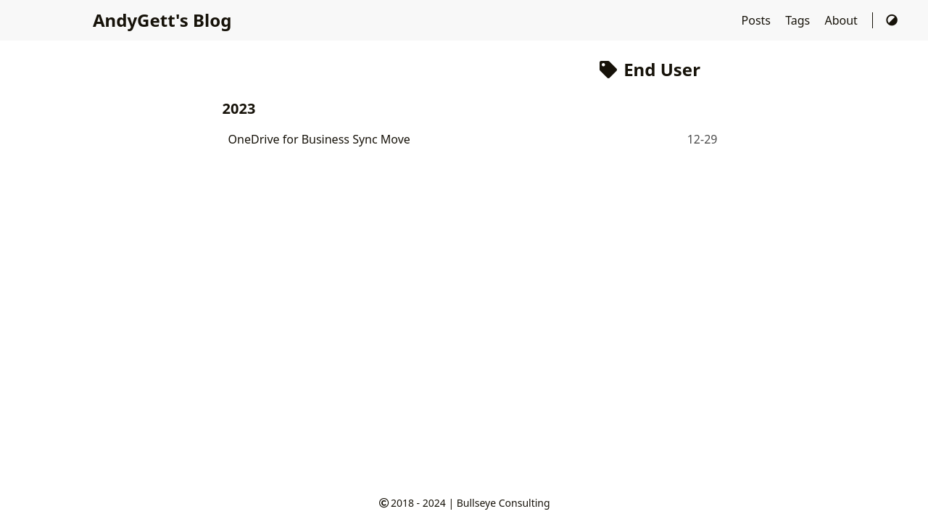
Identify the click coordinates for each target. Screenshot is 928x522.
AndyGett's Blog (162, 20)
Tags (799, 20)
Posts (758, 20)
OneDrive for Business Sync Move (319, 139)
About (842, 20)
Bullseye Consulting (503, 503)
